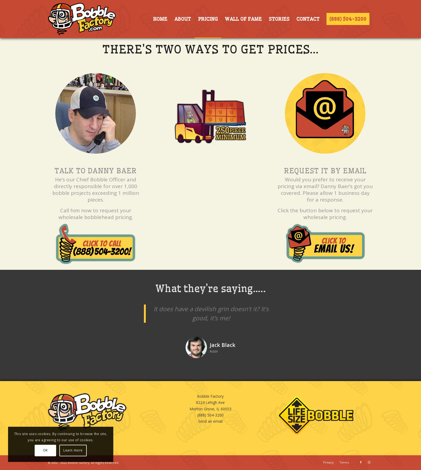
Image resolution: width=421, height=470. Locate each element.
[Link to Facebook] (361, 462)
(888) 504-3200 (210, 415)
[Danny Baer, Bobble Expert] (95, 113)
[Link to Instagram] (369, 462)
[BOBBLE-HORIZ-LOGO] (82, 19)
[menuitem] (160, 19)
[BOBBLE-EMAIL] (325, 113)
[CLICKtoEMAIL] (325, 243)
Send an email (210, 421)
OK (45, 450)
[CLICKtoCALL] (96, 243)
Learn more (73, 450)
